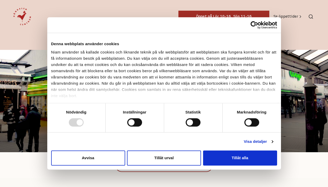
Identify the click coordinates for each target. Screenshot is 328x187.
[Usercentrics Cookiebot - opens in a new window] (254, 25)
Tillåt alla (240, 158)
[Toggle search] (311, 16)
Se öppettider (287, 16)
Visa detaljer (255, 141)
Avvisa (88, 158)
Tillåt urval (164, 158)
